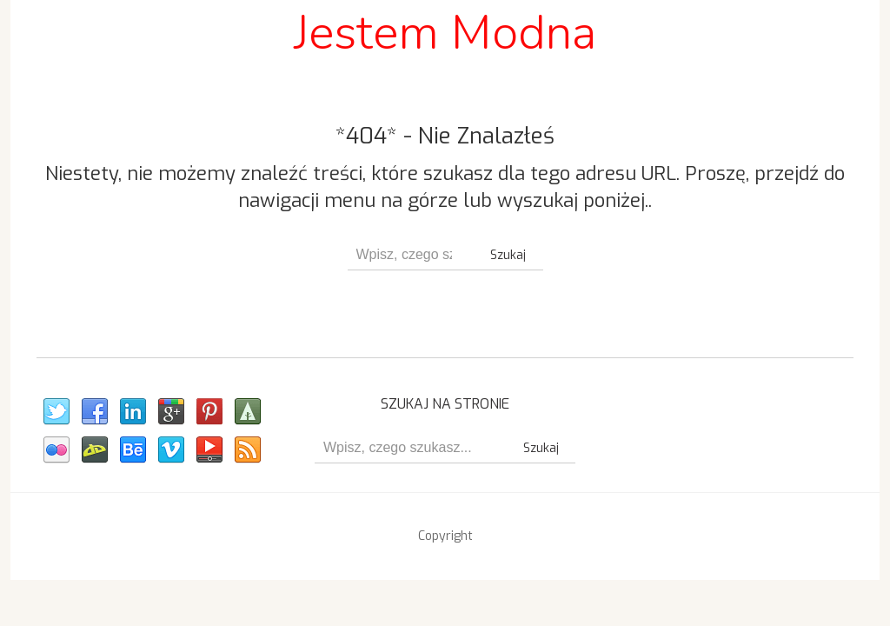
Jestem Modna (445, 32)
